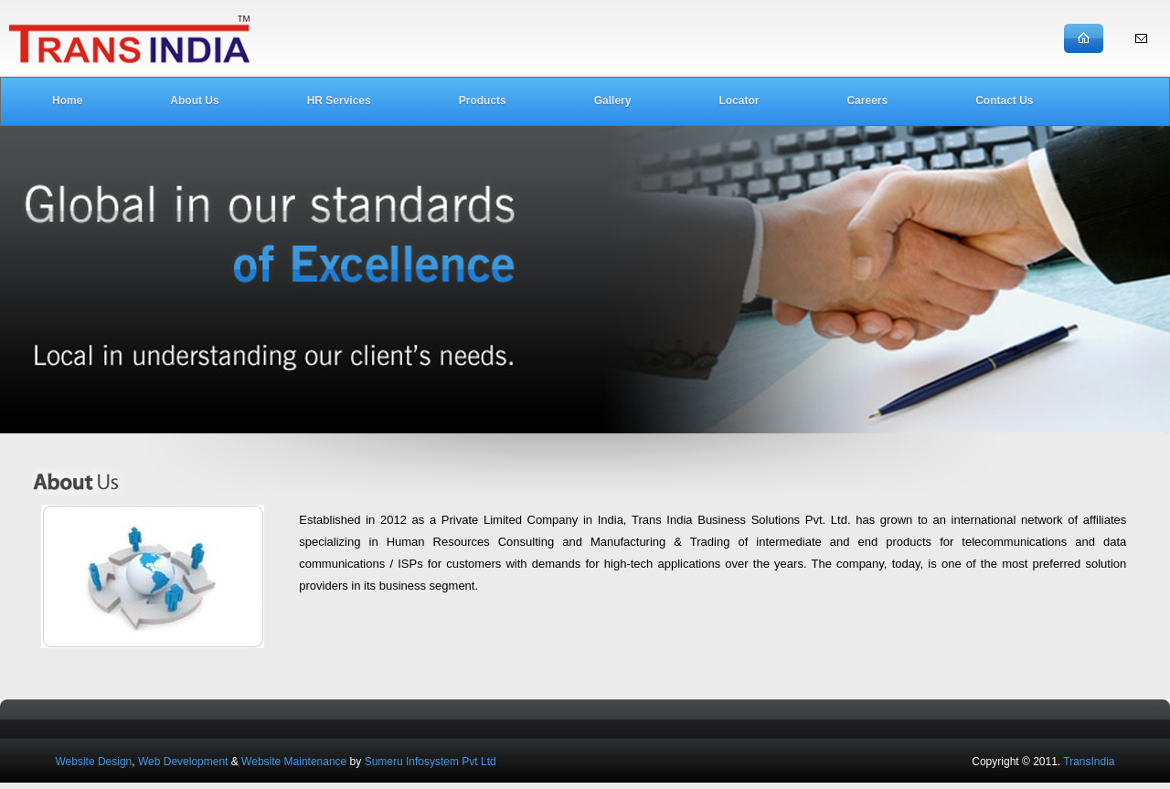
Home (67, 100)
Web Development (183, 761)
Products (482, 100)
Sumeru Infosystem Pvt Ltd (430, 761)
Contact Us (1004, 100)
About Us (194, 100)
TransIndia (1088, 761)
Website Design (93, 761)
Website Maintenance (293, 761)
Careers (867, 100)
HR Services (339, 100)
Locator (738, 100)
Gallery (613, 100)
